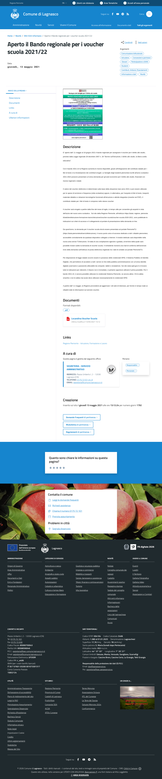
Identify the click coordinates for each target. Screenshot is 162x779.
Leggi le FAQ (12, 700)
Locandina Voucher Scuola (84, 318)
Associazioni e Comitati (142, 594)
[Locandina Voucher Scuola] (68, 319)
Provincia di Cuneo (52, 692)
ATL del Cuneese (89, 696)
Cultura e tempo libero (54, 590)
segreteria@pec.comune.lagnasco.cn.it (29, 651)
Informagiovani (113, 602)
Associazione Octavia (91, 692)
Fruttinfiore (49, 700)
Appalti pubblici (51, 578)
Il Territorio (137, 574)
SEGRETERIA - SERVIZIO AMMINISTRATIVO (78, 367)
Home (10, 35)
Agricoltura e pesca (53, 565)
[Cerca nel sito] (149, 14)
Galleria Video (138, 582)
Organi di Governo (15, 565)
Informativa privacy (15, 724)
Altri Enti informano (32, 35)
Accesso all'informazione (101, 25)
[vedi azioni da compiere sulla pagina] (140, 42)
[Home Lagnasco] (34, 14)
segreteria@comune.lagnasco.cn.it (87, 382)
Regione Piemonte (52, 688)
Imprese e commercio (85, 569)
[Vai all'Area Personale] (136, 3)
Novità (18, 35)
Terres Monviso (88, 688)
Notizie (110, 565)
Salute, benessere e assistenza (89, 578)
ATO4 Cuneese (51, 712)
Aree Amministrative (16, 569)
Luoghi (135, 569)
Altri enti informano (115, 598)
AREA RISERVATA (79, 775)
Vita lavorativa (82, 590)
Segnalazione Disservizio (17, 708)
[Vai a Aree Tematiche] (108, 3)
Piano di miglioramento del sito (20, 696)
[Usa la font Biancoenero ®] (83, 3)
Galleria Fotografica (141, 578)
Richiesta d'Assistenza (16, 712)
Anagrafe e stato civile (54, 574)
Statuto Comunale (15, 720)
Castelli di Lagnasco (53, 696)
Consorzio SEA (51, 704)
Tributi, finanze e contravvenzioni (89, 582)
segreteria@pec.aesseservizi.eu (99, 669)
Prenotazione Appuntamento (19, 704)
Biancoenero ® (91, 771)
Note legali (12, 728)
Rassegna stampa (115, 586)
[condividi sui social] (126, 42)
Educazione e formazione (55, 594)
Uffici (9, 574)
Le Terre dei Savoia (90, 700)
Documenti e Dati (14, 578)
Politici (10, 590)
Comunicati (112, 618)
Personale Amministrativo (18, 586)
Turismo (79, 586)
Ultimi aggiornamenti (16, 740)
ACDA (47, 708)
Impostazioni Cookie (15, 732)
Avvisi (109, 622)
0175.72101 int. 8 (85, 379)
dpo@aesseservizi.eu (97, 666)
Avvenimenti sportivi (116, 582)
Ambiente (49, 569)
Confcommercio (88, 708)
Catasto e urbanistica (54, 586)
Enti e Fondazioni (14, 582)
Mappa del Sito (13, 749)
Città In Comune (131, 768)
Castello (110, 578)
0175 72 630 (16, 642)
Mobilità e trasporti (84, 574)
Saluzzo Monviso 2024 (91, 704)
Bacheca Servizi (14, 716)
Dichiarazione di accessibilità (19, 692)
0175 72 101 (16, 639)
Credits (10, 736)
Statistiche (12, 744)
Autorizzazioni (51, 582)
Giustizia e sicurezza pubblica (88, 565)
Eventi (135, 565)
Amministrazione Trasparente (19, 688)
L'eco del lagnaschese (116, 614)
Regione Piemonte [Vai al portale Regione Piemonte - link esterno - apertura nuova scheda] (16, 3)
